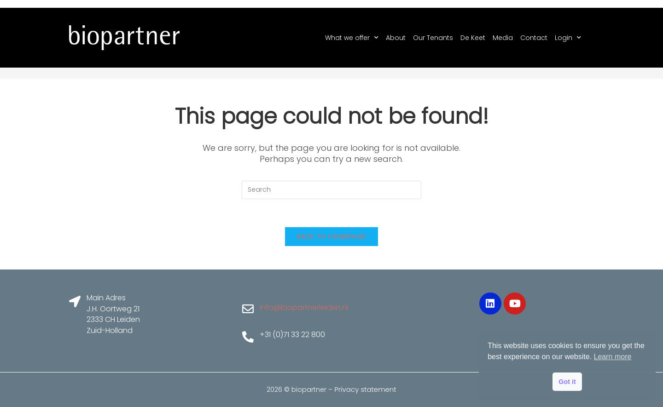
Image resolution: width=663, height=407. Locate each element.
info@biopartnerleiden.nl (304, 307)
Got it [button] (567, 381)
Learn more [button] (613, 357)
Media (503, 37)
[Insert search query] (331, 190)
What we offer (351, 38)
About (396, 37)
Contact (533, 37)
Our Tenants (433, 37)
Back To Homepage (331, 236)
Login (568, 38)
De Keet (472, 37)
